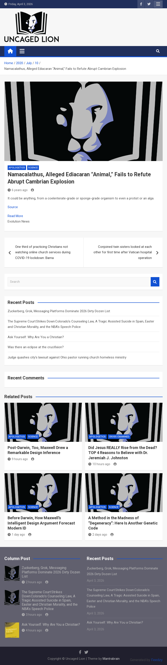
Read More (15, 216)
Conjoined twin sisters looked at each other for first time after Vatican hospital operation (123, 252)
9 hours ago (18, 459)
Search (155, 281)
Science (33, 167)
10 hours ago (99, 464)
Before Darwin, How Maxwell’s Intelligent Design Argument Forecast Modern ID (41, 523)
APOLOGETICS (17, 167)
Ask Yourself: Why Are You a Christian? (36, 337)
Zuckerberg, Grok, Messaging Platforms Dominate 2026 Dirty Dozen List (59, 311)
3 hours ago (32, 614)
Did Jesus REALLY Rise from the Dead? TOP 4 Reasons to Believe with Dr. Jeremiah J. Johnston (122, 452)
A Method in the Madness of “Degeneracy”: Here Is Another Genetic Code (123, 523)
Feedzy (157, 660)
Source (13, 207)
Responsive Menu (158, 4)
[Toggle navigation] (22, 51)
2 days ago (97, 534)
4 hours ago (32, 630)
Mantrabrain (111, 659)
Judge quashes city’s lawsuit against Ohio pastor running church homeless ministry (67, 357)
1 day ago (16, 534)
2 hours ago (32, 582)
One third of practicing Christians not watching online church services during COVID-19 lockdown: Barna (42, 252)
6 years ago (18, 190)
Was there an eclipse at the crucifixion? (36, 347)
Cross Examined (119, 436)
